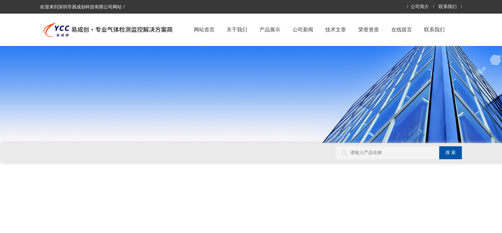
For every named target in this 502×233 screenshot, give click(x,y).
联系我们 (448, 7)
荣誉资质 (368, 29)
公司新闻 (303, 29)
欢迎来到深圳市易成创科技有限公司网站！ (83, 6)
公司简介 (420, 7)
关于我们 (237, 29)
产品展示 (270, 29)
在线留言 (401, 29)
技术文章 (335, 29)
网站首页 (204, 29)
